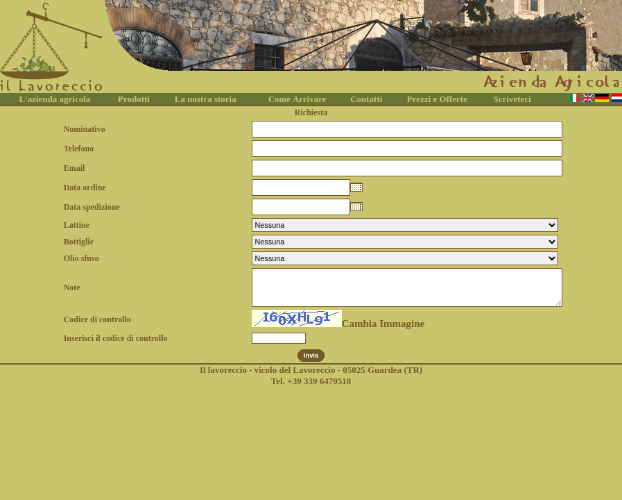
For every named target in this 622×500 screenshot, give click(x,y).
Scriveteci (512, 99)
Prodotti (134, 99)
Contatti (366, 99)
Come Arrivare (297, 99)
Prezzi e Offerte (437, 99)
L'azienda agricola (54, 99)
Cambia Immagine (383, 323)
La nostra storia (205, 99)
